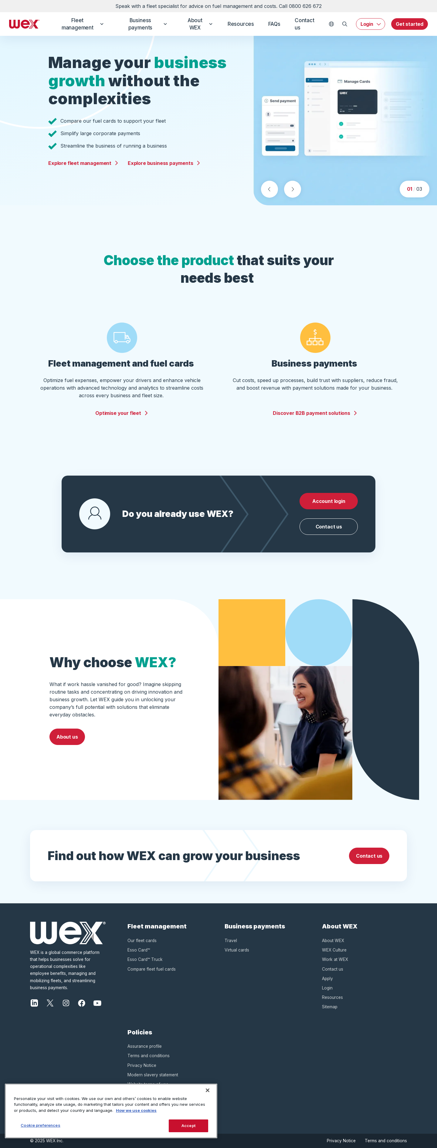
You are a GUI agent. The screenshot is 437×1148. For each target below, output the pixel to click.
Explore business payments (164, 163)
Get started (409, 24)
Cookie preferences (40, 1125)
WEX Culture (334, 950)
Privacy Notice (141, 1065)
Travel (231, 940)
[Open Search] (345, 24)
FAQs (274, 24)
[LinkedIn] (34, 1002)
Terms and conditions (148, 1055)
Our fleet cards (142, 940)
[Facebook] (81, 1002)
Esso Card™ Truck (145, 959)
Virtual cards (237, 950)
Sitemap (329, 1006)
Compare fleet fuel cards (151, 969)
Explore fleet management (83, 163)
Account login (328, 501)
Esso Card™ (138, 950)
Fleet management (82, 24)
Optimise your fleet (121, 413)
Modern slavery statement (152, 1074)
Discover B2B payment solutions (315, 413)
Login (367, 24)
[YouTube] (97, 1002)
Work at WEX (335, 959)
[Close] (207, 1090)
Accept (188, 1125)
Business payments (147, 24)
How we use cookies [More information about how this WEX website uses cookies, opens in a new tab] (136, 1110)
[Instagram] (66, 1002)
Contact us (304, 24)
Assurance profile (144, 1046)
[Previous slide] (269, 189)
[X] (50, 1002)
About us (67, 737)
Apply (327, 978)
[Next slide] (292, 189)
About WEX (199, 24)
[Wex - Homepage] (24, 24)
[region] (111, 1111)
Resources (240, 24)
